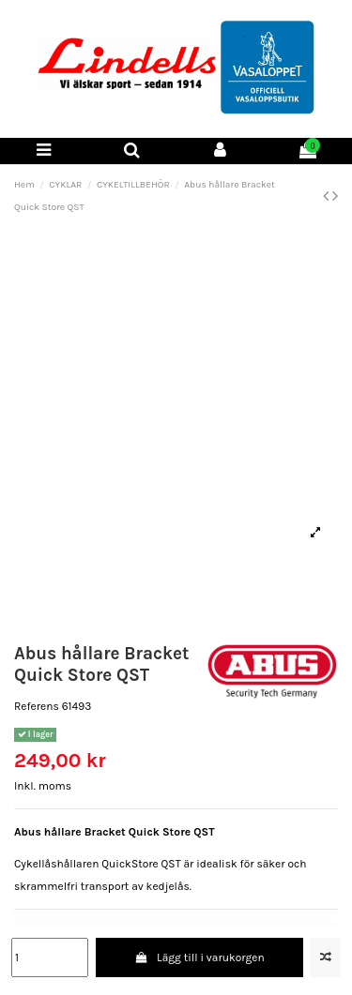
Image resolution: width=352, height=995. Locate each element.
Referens (36, 706)
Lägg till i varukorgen (199, 957)
